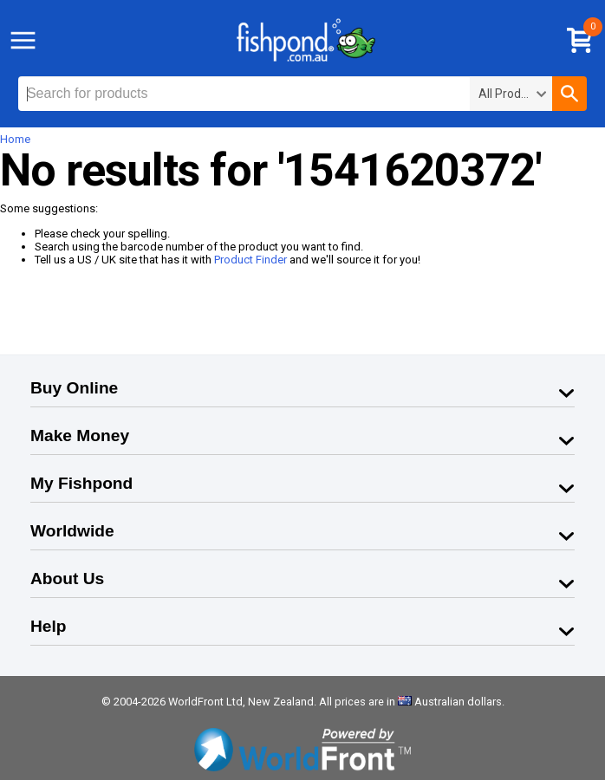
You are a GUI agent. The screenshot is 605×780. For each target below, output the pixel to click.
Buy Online (74, 388)
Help (48, 626)
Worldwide (72, 531)
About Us (67, 578)
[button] (569, 93)
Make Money (79, 435)
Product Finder (250, 259)
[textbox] (244, 93)
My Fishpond (81, 483)
